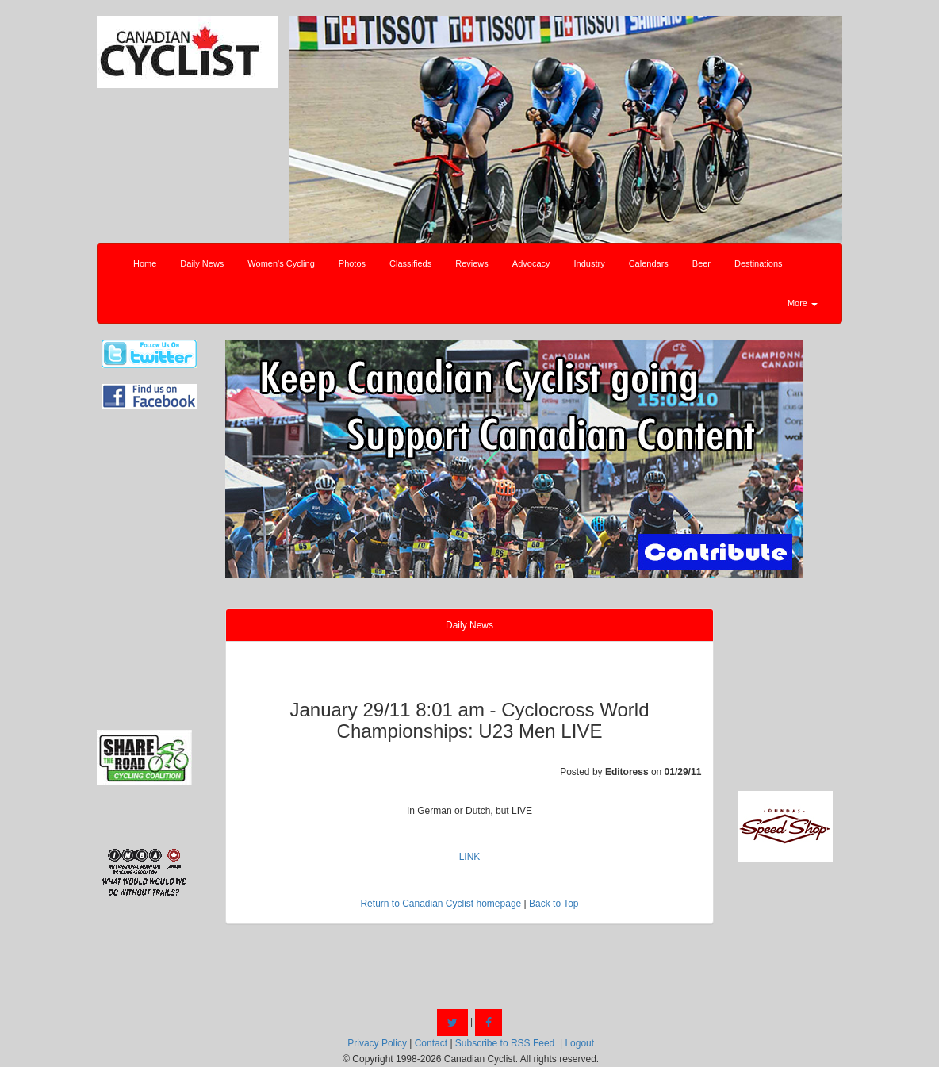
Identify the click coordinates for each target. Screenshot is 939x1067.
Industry (589, 263)
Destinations (758, 263)
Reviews (472, 263)
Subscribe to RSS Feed (504, 1043)
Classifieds (410, 263)
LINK (470, 856)
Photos (352, 263)
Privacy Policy (377, 1043)
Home (144, 263)
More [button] (803, 303)
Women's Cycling (280, 263)
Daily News (202, 263)
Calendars (649, 263)
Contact (431, 1043)
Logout (579, 1043)
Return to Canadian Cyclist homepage (440, 903)
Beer (701, 263)
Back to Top (553, 903)
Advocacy (531, 263)
